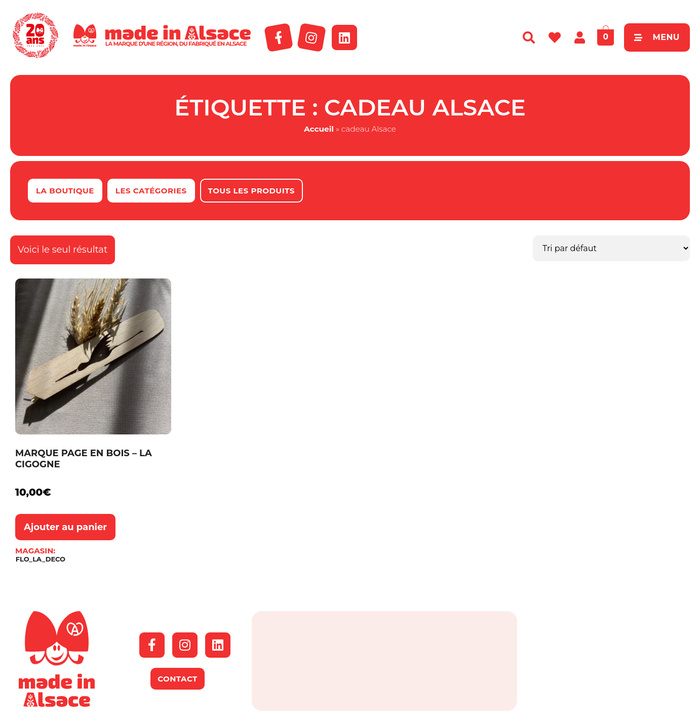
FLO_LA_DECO (40, 559)
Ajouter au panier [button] (65, 527)
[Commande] (611, 248)
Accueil (319, 129)
